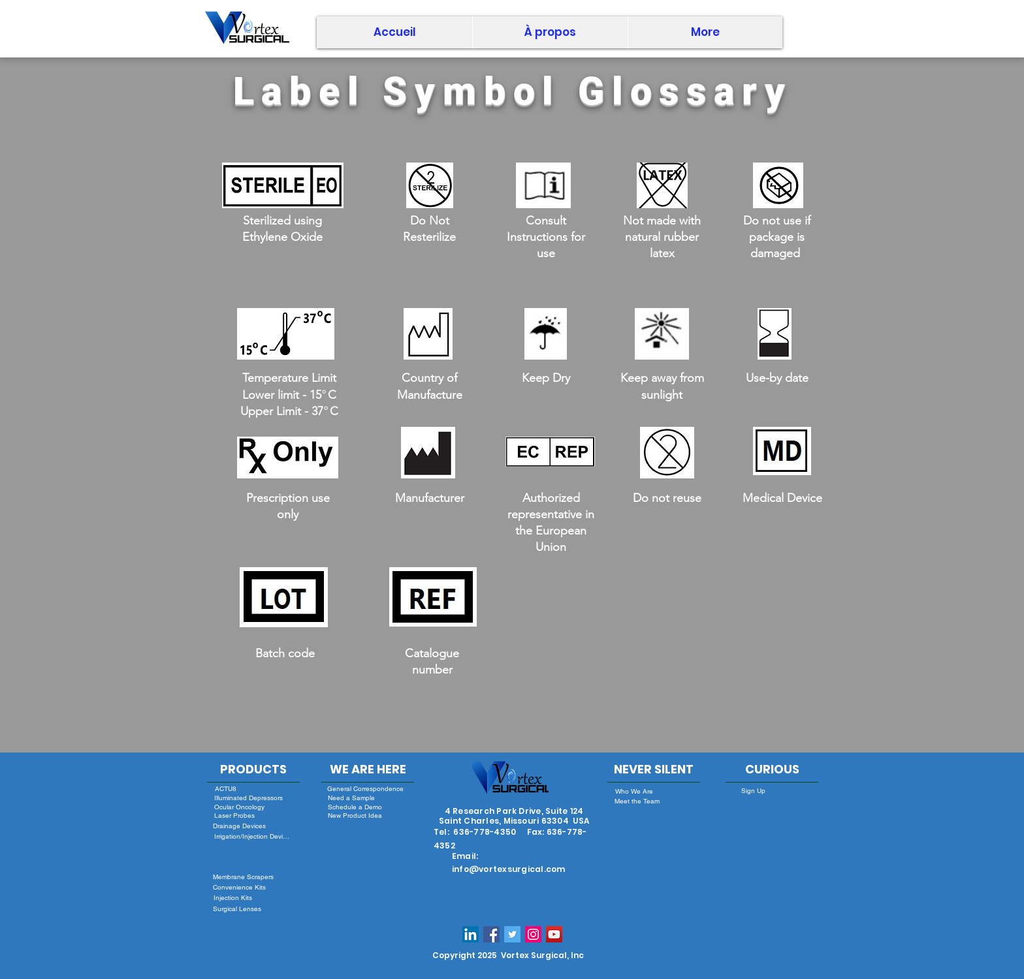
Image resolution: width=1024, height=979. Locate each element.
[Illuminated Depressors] (248, 798)
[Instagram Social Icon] (533, 934)
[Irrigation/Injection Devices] (252, 836)
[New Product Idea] (354, 815)
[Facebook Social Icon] (491, 934)
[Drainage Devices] (239, 826)
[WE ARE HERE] (367, 769)
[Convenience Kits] (239, 887)
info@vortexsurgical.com (509, 869)
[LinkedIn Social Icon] (470, 934)
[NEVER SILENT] (653, 769)
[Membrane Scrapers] (243, 877)
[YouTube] (554, 934)
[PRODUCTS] (253, 769)
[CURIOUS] (772, 769)
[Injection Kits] (233, 898)
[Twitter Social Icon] (512, 934)
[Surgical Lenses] (237, 909)
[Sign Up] (753, 790)
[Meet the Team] (636, 801)
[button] (550, 32)
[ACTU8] (225, 788)
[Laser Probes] (234, 815)
